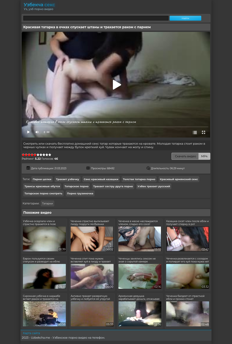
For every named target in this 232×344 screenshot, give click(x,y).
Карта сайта (31, 333)
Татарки (47, 203)
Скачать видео (191, 156)
